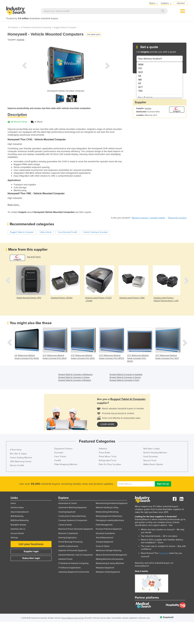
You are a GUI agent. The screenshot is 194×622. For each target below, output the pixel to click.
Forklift (57, 460)
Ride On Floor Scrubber (110, 464)
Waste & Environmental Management (111, 555)
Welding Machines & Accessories (109, 559)
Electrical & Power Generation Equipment (75, 529)
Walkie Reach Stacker (153, 464)
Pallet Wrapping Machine (65, 464)
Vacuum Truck (149, 460)
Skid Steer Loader (151, 448)
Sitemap (14, 537)
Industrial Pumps (65, 559)
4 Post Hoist (15, 449)
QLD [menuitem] (140, 72)
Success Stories (17, 533)
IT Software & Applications (69, 568)
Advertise (181, 3)
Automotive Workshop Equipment (72, 507)
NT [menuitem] (139, 83)
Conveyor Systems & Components (72, 520)
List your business (31, 544)
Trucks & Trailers (102, 546)
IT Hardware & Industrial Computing (36, 27)
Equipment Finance (63, 448)
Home (13, 503)
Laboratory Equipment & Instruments (73, 572)
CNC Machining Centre (20, 461)
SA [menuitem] (139, 75)
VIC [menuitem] (140, 68)
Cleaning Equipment (66, 512)
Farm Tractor (60, 456)
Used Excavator (150, 456)
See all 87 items (34, 257)
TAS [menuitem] (140, 90)
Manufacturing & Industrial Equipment (111, 503)
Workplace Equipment (105, 568)
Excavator (59, 452)
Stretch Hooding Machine (155, 452)
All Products (13, 27)
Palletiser (103, 448)
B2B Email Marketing (19, 520)
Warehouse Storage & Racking (108, 550)
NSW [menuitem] (140, 64)
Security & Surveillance (105, 533)
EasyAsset (164, 553)
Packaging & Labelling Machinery (110, 520)
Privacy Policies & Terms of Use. (72, 618)
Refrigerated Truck (107, 460)
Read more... (14, 204)
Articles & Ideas (17, 507)
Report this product (177, 218)
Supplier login (31, 551)
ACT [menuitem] (140, 87)
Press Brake (104, 452)
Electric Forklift (17, 465)
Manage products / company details (148, 218)
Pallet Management (104, 525)
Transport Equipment (104, 542)
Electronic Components (68, 533)
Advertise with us (18, 529)
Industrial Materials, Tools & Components (75, 555)
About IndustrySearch (20, 512)
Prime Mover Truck (107, 456)
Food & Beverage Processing (70, 542)
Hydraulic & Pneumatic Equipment (72, 550)
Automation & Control (67, 503)
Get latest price (93, 34)
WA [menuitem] (140, 79)
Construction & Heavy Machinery (72, 516)
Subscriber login (31, 558)
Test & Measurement (104, 537)
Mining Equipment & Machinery (109, 516)
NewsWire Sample (18, 525)
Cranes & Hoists (65, 525)
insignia (20, 39)
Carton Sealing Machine (21, 457)
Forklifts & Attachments (68, 546)
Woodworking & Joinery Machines (110, 563)
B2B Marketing (17, 516)
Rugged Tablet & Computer (65, 27)
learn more (107, 424)
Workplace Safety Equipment (108, 572)
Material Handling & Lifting (107, 507)
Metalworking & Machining (107, 512)
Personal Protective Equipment (109, 529)
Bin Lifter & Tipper (18, 453)
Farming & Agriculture (67, 537)
